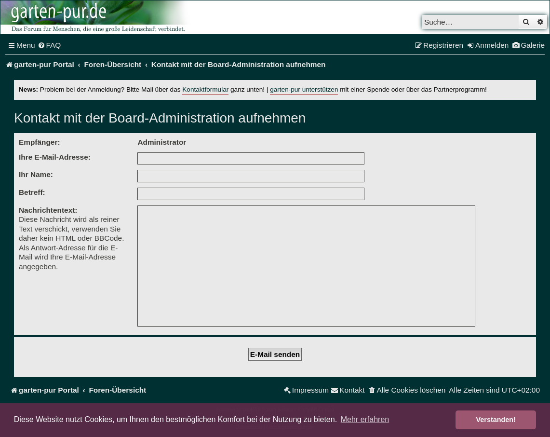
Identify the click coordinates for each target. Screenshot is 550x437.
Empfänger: (39, 142)
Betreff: (32, 192)
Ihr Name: (36, 174)
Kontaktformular (205, 89)
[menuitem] (49, 45)
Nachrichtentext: (48, 210)
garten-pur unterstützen (304, 89)
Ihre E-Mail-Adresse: (55, 157)
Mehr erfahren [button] (365, 419)
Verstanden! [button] (496, 419)
